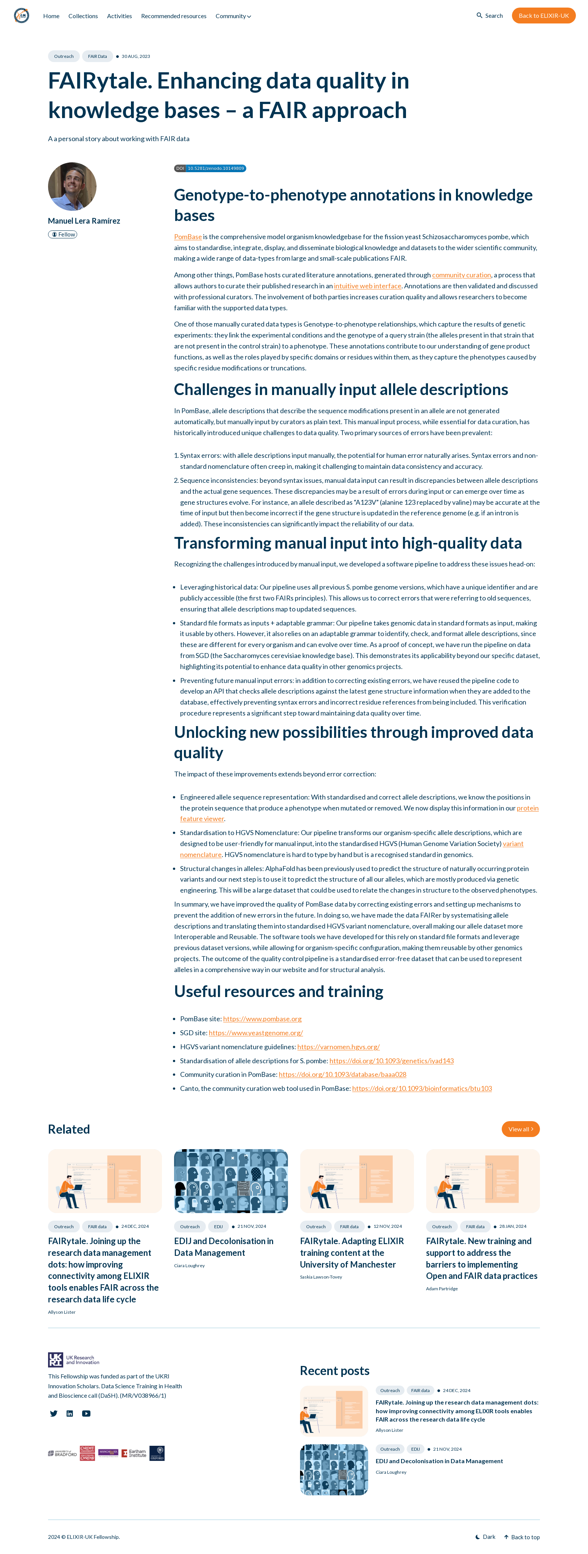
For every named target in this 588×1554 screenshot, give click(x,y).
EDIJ (218, 1226)
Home (51, 15)
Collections (83, 15)
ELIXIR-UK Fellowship (93, 1537)
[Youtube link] (86, 1413)
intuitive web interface (367, 286)
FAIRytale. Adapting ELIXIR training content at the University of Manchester (352, 1252)
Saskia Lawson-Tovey (321, 1277)
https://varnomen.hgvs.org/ (338, 1046)
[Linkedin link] (70, 1413)
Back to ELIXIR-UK (544, 15)
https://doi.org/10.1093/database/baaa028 (342, 1074)
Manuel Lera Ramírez (84, 220)
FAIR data (97, 56)
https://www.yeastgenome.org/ (256, 1032)
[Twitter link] (53, 1413)
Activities (119, 15)
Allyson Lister (62, 1312)
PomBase (188, 236)
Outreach (64, 56)
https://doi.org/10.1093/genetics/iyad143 (392, 1060)
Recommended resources (174, 15)
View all (521, 1128)
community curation (461, 275)
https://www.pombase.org (262, 1018)
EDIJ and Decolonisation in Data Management (439, 1460)
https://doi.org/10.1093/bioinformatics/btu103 (422, 1088)
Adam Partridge (442, 1288)
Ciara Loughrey (189, 1265)
